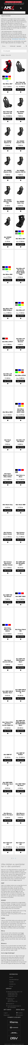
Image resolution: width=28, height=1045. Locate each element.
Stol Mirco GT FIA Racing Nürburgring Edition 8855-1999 (20, 271)
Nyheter (11, 977)
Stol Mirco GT (20, 310)
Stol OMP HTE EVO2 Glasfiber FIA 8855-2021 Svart (20, 723)
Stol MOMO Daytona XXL (20, 141)
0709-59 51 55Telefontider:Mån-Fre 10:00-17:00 (12, 1000)
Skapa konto (6, 1015)
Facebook (20, 1012)
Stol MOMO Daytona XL (7, 141)
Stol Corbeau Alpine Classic (7, 533)
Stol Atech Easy (7, 504)
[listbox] (7, 79)
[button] (7, 92)
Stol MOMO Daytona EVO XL (20, 171)
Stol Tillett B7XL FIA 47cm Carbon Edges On (7, 723)
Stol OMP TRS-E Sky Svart (20, 784)
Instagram (20, 1015)
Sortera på (12, 46)
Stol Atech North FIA (20, 630)
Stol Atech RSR (20, 504)
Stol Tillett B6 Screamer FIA (7, 112)
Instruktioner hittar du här (18, 39)
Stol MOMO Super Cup (20, 202)
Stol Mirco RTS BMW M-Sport (7, 309)
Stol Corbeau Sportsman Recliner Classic (7, 563)
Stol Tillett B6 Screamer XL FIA (20, 83)
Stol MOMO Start (7, 237)
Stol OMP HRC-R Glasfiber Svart (7, 692)
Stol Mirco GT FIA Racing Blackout (20, 340)
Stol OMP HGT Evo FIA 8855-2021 (20, 563)
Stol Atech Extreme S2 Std (8, 661)
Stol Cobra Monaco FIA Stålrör (7, 629)
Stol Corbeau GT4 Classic (20, 533)
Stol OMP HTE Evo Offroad (7, 595)
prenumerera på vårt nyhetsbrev (17, 4)
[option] (3, 76)
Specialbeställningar (14, 979)
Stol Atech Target (7, 440)
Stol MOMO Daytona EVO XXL (8, 201)
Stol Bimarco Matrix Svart (20, 814)
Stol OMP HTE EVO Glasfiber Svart (20, 660)
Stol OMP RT (8, 754)
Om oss (11, 986)
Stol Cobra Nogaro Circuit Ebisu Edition (7, 475)
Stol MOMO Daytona (20, 112)
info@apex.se (11, 1003)
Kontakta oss (12, 984)
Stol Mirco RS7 (7, 84)
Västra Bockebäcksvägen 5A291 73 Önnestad (14, 1006)
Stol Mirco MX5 (8, 412)
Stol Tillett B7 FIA (7, 843)
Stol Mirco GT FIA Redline (20, 440)
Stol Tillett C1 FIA (20, 843)
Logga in (6, 1012)
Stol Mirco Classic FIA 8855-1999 (20, 410)
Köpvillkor (11, 981)
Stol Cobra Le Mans (20, 476)
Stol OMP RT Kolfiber (20, 753)
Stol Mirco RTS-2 (20, 375)
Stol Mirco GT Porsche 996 (7, 374)
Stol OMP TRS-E (20, 596)
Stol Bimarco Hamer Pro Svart (7, 814)
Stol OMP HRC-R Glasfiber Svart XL (20, 691)
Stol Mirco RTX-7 (7, 341)
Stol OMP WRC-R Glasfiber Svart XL (7, 784)
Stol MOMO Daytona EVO (8, 171)
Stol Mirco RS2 (7, 274)
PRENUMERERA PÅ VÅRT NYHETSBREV (13, 1)
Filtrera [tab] (4, 46)
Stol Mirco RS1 (20, 238)
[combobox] (14, 12)
